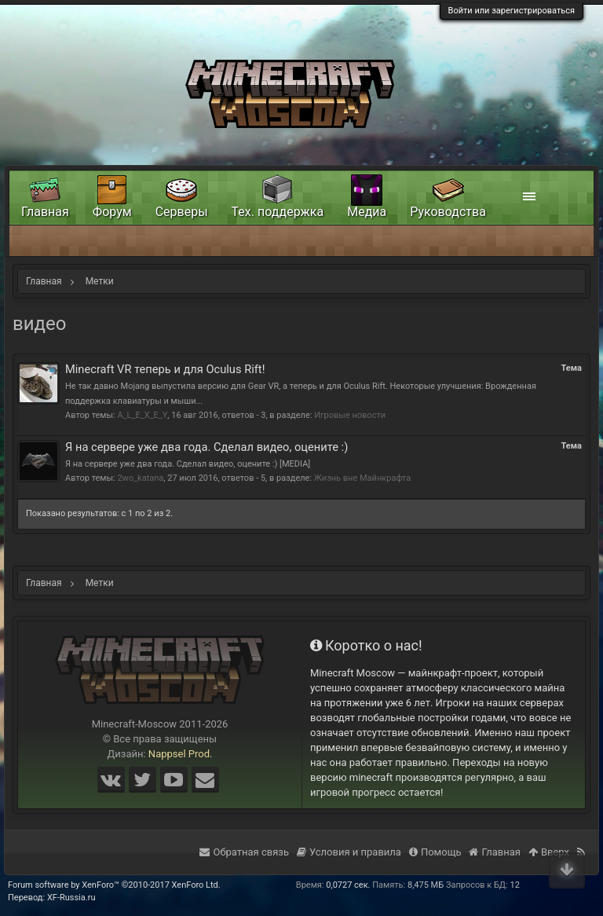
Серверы (181, 211)
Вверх (548, 852)
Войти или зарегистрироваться (511, 10)
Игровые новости (350, 415)
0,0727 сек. (348, 885)
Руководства (448, 211)
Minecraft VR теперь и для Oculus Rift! (165, 369)
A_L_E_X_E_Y (142, 415)
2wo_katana (140, 478)
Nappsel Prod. (180, 754)
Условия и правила (349, 852)
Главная (45, 211)
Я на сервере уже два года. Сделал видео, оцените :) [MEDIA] (187, 464)
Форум (112, 211)
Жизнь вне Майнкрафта (362, 478)
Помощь (435, 852)
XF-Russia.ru (71, 897)
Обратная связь (244, 852)
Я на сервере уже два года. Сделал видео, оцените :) (206, 447)
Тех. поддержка (278, 211)
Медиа (366, 211)
